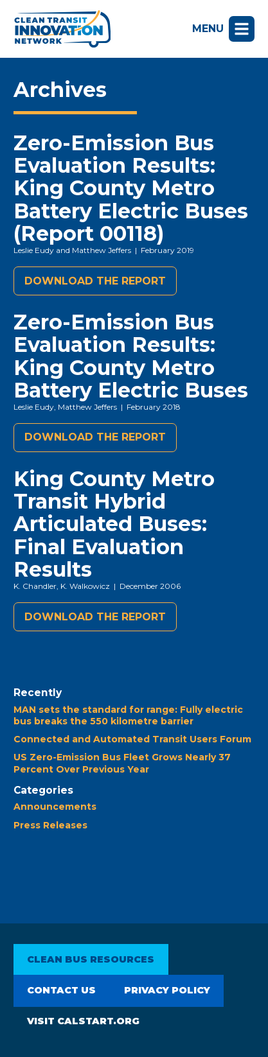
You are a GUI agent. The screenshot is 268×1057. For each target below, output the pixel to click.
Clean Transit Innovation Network (62, 29)
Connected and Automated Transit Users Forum (132, 739)
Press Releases (50, 825)
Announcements (54, 806)
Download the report (95, 281)
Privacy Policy (167, 990)
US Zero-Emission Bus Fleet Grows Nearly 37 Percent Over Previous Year (122, 762)
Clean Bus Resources (90, 959)
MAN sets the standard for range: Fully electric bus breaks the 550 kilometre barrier (128, 715)
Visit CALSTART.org (83, 1021)
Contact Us (61, 990)
